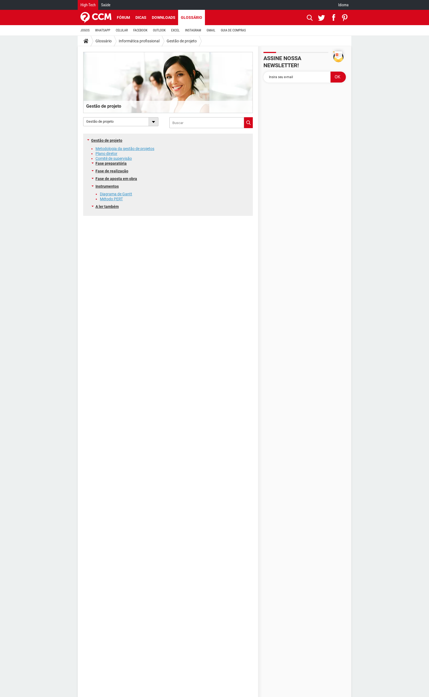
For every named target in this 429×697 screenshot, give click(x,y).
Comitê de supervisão (113, 158)
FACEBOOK (140, 30)
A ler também (107, 206)
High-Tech (87, 5)
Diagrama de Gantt (116, 194)
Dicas (140, 17)
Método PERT (111, 199)
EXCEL (175, 30)
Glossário (191, 17)
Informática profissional (139, 41)
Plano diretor (106, 153)
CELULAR (122, 30)
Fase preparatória (111, 163)
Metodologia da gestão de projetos (124, 148)
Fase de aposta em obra (116, 179)
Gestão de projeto (182, 41)
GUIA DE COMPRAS (233, 30)
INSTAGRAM (193, 30)
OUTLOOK (159, 30)
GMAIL (211, 30)
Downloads (163, 17)
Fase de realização (111, 171)
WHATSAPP (102, 30)
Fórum (123, 17)
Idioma (343, 5)
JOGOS (85, 30)
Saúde (105, 5)
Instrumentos (107, 186)
